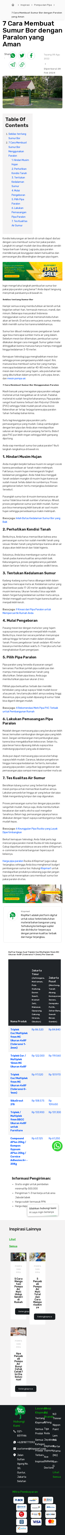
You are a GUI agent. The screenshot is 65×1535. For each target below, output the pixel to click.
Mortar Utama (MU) (56, 1451)
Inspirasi (25, 5)
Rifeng (47, 1422)
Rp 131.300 (55, 1112)
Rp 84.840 (54, 1029)
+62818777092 (26, 1442)
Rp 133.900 (38, 1112)
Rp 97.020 (37, 1074)
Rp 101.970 (55, 1074)
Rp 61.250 (54, 1138)
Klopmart (45, 868)
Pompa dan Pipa (43, 5)
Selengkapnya (25, 1311)
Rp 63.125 (37, 1138)
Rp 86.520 (38, 1029)
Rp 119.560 (55, 1055)
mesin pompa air (16, 378)
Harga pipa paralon (13, 861)
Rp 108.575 (38, 1100)
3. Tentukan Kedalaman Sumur (18, 182)
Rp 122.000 (38, 1055)
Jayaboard (50, 1439)
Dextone (49, 1467)
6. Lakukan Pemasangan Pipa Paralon (19, 212)
